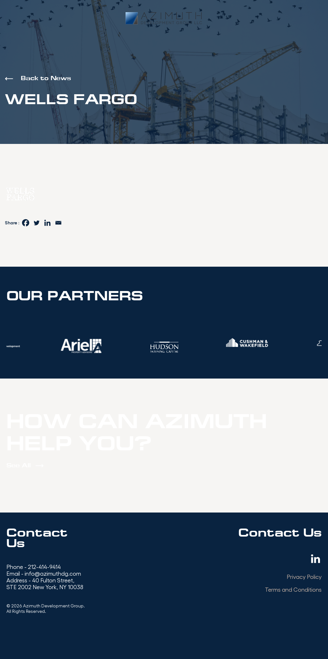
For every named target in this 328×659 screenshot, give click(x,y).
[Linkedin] (47, 223)
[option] (80, 346)
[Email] (58, 223)
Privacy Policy (304, 576)
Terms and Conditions (293, 589)
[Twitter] (36, 223)
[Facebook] (25, 223)
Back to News (46, 78)
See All (18, 466)
